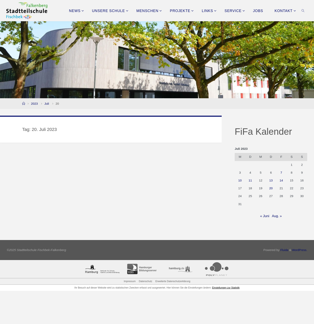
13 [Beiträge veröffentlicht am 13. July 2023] (271, 180)
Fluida (283, 283)
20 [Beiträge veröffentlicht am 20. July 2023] (271, 188)
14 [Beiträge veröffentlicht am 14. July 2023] (281, 180)
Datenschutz (145, 314)
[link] (303, 10)
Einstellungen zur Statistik (226, 320)
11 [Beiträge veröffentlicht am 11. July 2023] (250, 180)
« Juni (264, 216)
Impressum (130, 314)
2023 (34, 103)
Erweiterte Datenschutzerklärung (172, 314)
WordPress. (299, 283)
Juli (46, 103)
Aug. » (277, 216)
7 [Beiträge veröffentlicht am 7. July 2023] (281, 172)
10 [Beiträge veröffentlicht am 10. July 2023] (240, 180)
